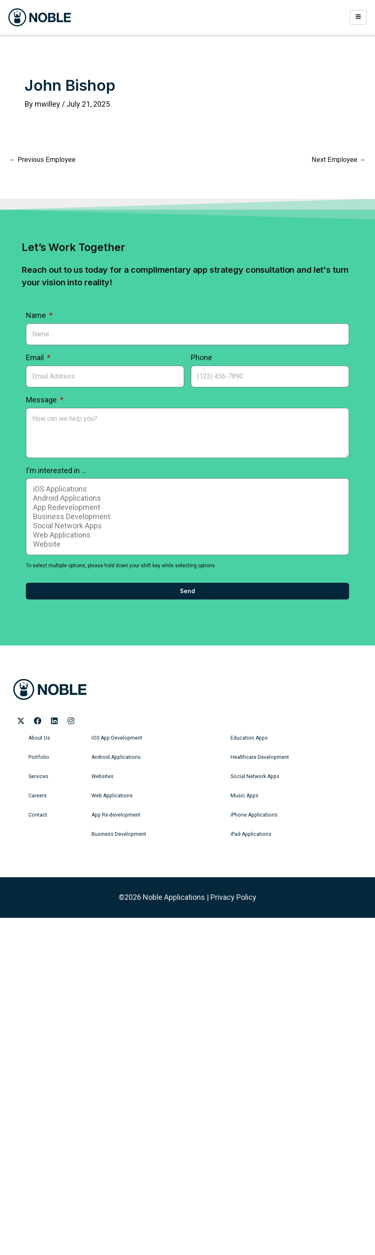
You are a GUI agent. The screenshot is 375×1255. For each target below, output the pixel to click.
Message (42, 399)
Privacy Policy (233, 897)
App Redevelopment (186, 507)
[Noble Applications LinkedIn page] (54, 720)
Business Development (186, 516)
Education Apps (248, 738)
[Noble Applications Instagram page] (71, 720)
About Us (38, 738)
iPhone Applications (253, 815)
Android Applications (186, 498)
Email (36, 357)
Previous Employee (42, 160)
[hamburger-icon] (358, 17)
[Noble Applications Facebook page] (37, 720)
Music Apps (244, 796)
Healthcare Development (259, 757)
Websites (102, 776)
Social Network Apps (186, 525)
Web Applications (186, 535)
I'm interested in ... (56, 470)
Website (186, 544)
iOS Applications (186, 489)
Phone (201, 357)
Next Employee (339, 160)
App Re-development (115, 815)
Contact (37, 815)
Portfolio (38, 757)
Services (38, 776)
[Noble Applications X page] (20, 720)
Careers (37, 796)
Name (37, 315)
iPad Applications (250, 834)
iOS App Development (116, 738)
